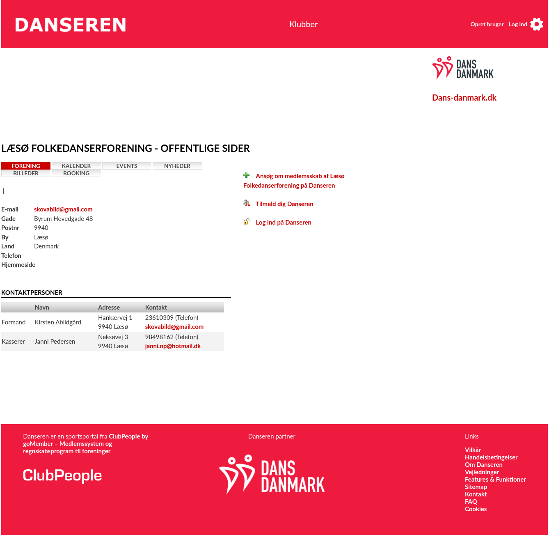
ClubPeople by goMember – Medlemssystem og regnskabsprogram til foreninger (85, 443)
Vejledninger (482, 471)
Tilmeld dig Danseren (278, 203)
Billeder (25, 173)
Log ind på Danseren (277, 222)
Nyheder (177, 166)
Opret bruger (487, 24)
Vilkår (473, 449)
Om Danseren (484, 464)
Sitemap (476, 486)
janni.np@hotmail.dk (173, 345)
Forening (25, 166)
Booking (76, 173)
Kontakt (476, 494)
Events (127, 166)
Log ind (518, 24)
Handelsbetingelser (491, 457)
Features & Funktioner (495, 479)
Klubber (303, 24)
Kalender (76, 166)
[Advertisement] (192, 93)
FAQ (471, 501)
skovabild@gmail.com (63, 209)
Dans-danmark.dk (464, 97)
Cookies (476, 508)
